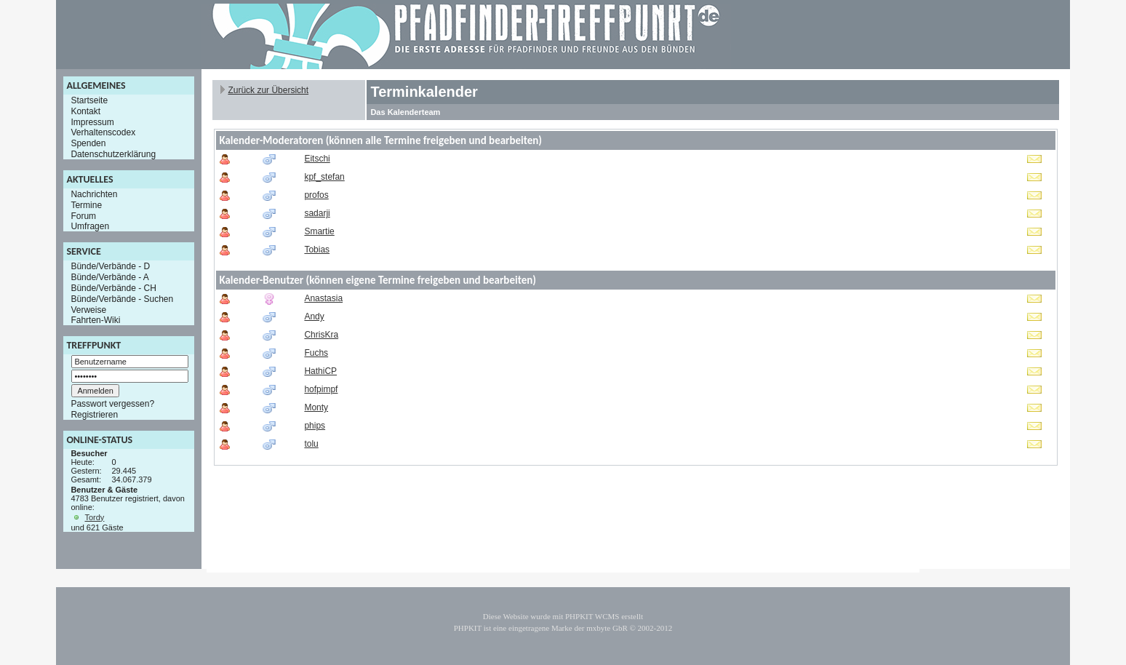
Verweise (88, 309)
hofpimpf (321, 389)
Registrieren (94, 415)
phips (314, 426)
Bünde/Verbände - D (110, 266)
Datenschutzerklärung (113, 154)
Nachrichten (94, 194)
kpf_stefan (324, 177)
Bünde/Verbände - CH (113, 288)
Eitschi (317, 159)
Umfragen (90, 226)
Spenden (88, 143)
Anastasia (323, 298)
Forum (83, 215)
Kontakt (85, 111)
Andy (314, 316)
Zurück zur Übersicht (268, 90)
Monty (316, 407)
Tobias (317, 249)
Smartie (319, 231)
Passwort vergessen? (112, 404)
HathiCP (320, 371)
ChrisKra (321, 335)
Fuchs (316, 353)
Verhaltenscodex (103, 132)
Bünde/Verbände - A (109, 277)
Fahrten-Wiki (95, 320)
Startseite (89, 100)
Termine (86, 205)
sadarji (317, 213)
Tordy (94, 517)
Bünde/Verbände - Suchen (122, 299)
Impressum (92, 121)
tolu (311, 444)
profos (316, 195)
